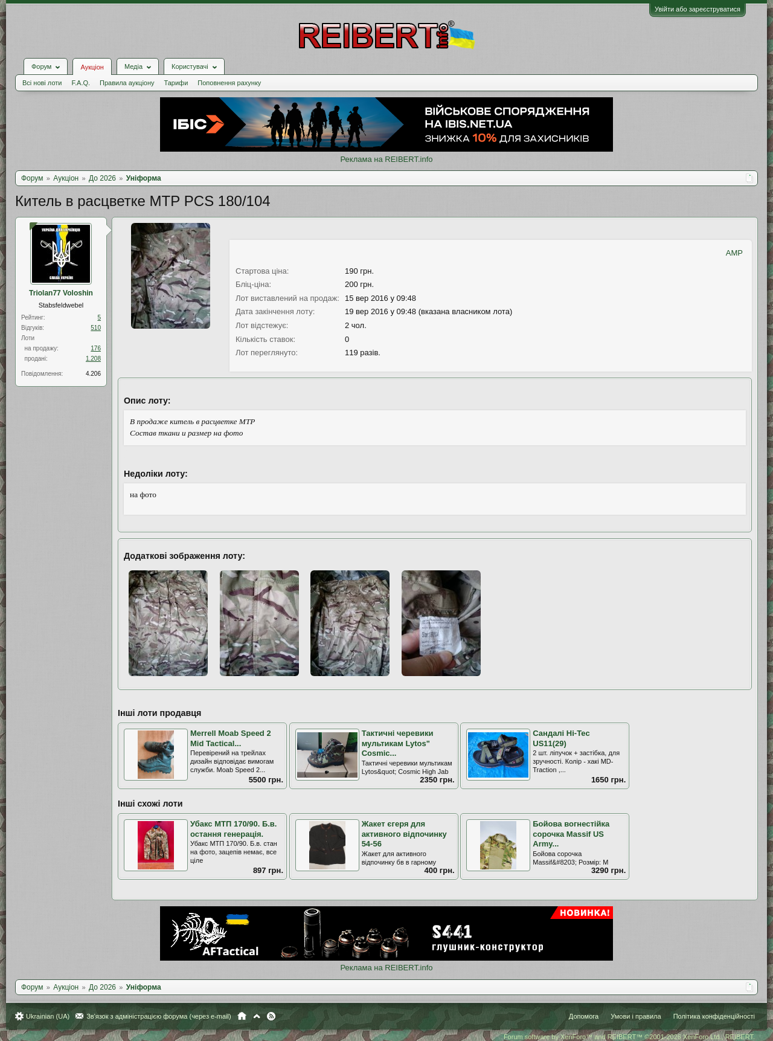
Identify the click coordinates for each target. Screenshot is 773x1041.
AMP (734, 252)
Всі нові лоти (42, 82)
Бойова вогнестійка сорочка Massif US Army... (571, 833)
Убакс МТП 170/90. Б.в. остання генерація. (233, 829)
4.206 (93, 373)
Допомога (583, 1016)
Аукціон (91, 67)
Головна (241, 1016)
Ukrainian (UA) (47, 1016)
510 (96, 327)
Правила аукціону (127, 82)
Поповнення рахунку (229, 82)
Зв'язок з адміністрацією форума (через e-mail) (158, 1016)
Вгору (256, 1016)
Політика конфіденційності (714, 1016)
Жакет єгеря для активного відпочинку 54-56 (404, 833)
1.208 (93, 358)
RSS (271, 1016)
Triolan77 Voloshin (61, 293)
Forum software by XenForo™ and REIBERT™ (629, 1036)
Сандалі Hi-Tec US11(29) (561, 738)
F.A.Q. (80, 82)
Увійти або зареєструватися (697, 9)
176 (96, 348)
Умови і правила (636, 1016)
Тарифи (176, 82)
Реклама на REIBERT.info (386, 159)
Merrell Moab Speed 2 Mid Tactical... (230, 738)
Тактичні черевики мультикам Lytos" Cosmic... (398, 743)
